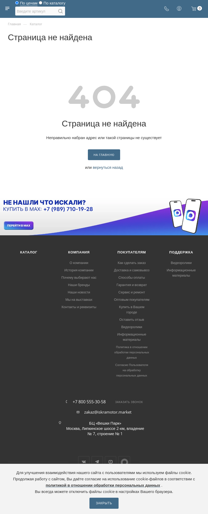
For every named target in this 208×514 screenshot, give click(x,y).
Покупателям (132, 252)
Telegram (97, 461)
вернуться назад (108, 167)
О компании (79, 262)
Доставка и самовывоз (132, 270)
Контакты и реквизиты (79, 306)
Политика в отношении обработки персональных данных (131, 352)
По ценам (29, 4)
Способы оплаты (131, 277)
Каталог (29, 252)
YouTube (110, 461)
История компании (78, 270)
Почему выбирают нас (79, 277)
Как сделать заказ (132, 262)
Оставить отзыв (131, 319)
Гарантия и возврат (131, 284)
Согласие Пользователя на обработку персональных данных (131, 370)
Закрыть (104, 503)
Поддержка (181, 252)
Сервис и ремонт (131, 292)
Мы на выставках (78, 299)
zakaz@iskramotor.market (107, 412)
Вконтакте (83, 461)
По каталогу (54, 4)
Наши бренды (79, 284)
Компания (79, 252)
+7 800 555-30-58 (89, 402)
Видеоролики (131, 326)
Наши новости (79, 292)
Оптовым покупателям (132, 299)
